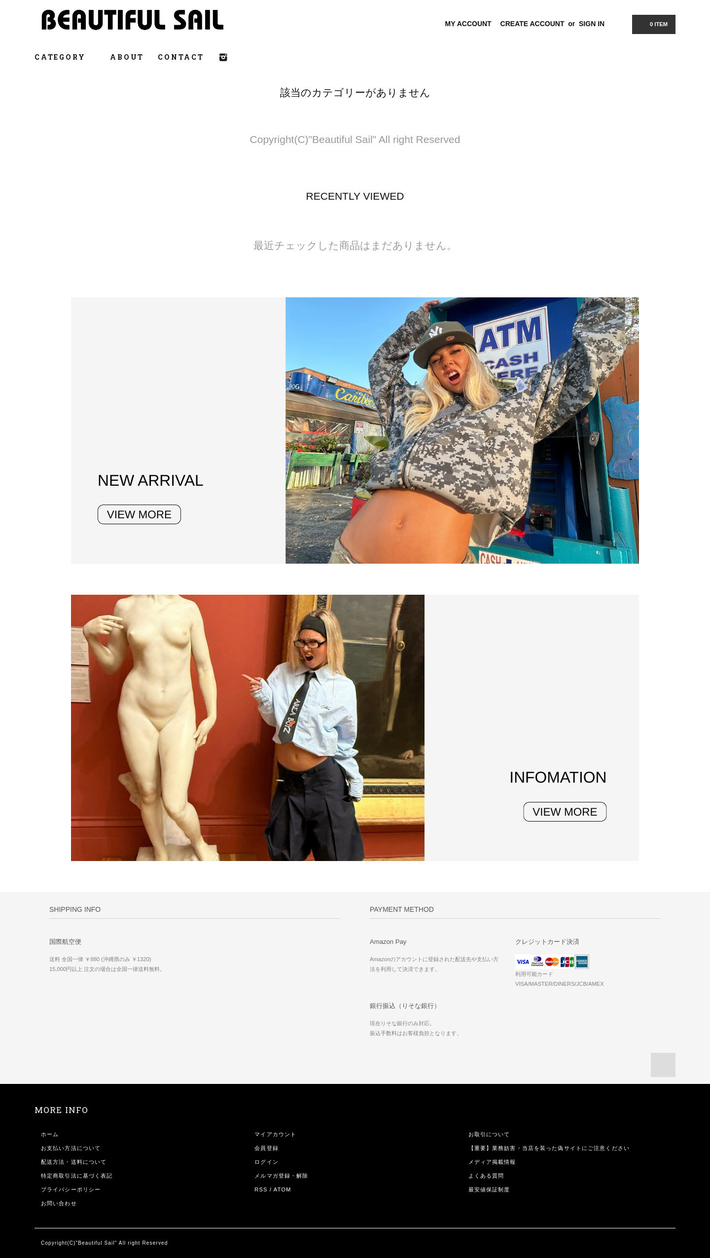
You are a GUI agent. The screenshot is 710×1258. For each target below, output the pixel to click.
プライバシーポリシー (71, 1189)
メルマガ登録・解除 (281, 1176)
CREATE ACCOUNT (532, 24)
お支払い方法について (71, 1148)
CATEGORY (65, 57)
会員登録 (266, 1148)
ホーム (50, 1134)
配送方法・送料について (73, 1162)
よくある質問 (486, 1176)
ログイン (266, 1162)
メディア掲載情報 (492, 1162)
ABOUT (127, 57)
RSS (260, 1189)
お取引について (489, 1134)
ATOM (282, 1189)
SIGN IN (591, 24)
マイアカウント (275, 1134)
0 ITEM (653, 24)
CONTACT (181, 57)
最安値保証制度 (489, 1189)
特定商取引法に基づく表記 (76, 1176)
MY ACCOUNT (468, 24)
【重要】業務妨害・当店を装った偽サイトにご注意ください (549, 1148)
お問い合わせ (59, 1203)
